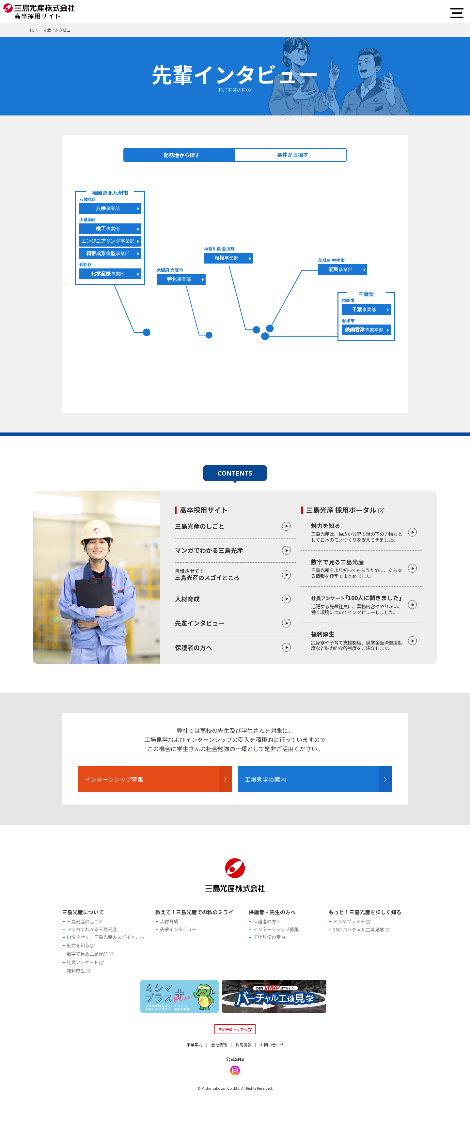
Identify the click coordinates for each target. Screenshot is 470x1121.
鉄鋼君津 (364, 329)
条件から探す (292, 155)
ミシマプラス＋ (352, 928)
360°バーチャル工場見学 (361, 937)
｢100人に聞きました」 (358, 604)
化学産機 (108, 273)
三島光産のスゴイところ (235, 574)
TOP (33, 30)
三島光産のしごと (200, 526)
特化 (179, 279)
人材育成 (187, 598)
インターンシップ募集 (127, 782)
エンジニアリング (107, 241)
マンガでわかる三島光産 (209, 550)
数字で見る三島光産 (358, 568)
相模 (226, 258)
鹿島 (340, 269)
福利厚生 (358, 640)
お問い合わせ (272, 1061)
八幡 (108, 208)
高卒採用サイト (204, 510)
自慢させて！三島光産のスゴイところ (105, 946)
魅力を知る (358, 532)
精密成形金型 (108, 253)
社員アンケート (85, 975)
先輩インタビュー (200, 622)
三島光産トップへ (235, 1045)
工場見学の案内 (275, 782)
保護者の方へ (193, 647)
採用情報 (243, 1061)
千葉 (364, 309)
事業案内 (194, 1061)
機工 (108, 228)
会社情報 (219, 1061)
